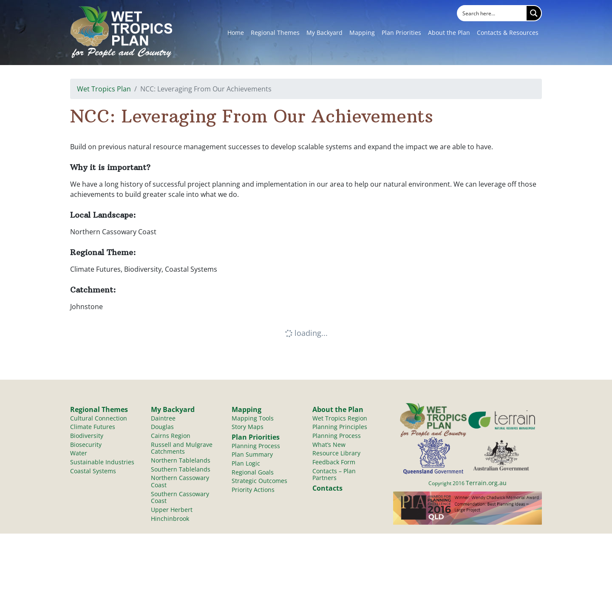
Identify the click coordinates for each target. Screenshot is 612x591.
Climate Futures (92, 427)
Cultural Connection (98, 419)
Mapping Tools (253, 419)
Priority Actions (253, 491)
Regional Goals (253, 473)
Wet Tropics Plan (104, 89)
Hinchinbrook (170, 521)
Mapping (362, 32)
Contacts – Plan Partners (334, 475)
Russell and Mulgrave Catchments (181, 449)
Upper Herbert (172, 512)
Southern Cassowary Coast (180, 499)
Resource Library (336, 454)
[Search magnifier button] (534, 13)
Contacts (327, 489)
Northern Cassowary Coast (180, 483)
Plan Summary (252, 456)
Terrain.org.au (486, 483)
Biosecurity (86, 445)
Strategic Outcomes (259, 482)
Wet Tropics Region (339, 419)
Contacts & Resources (507, 32)
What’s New (329, 445)
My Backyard (324, 32)
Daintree (163, 419)
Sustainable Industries (102, 463)
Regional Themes (275, 32)
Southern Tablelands (180, 470)
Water (78, 454)
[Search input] (492, 13)
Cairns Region (170, 436)
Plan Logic (246, 464)
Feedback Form (333, 463)
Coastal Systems (93, 472)
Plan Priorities (401, 32)
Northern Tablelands (180, 461)
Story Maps (248, 427)
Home (235, 32)
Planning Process (256, 447)
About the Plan (449, 32)
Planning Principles (339, 427)
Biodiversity (86, 436)
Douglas (162, 427)
